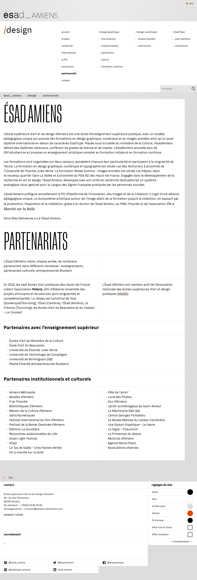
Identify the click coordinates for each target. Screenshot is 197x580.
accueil (65, 32)
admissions (107, 52)
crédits (19, 514)
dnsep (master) (110, 45)
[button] (190, 492)
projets (66, 38)
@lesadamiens (113, 562)
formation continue (112, 66)
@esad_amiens (14, 562)
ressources (68, 66)
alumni (105, 59)
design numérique (147, 32)
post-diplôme (182, 38)
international (69, 52)
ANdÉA (122, 294)
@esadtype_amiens (17, 570)
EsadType (179, 32)
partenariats (69, 73)
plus (189, 4)
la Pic (64, 59)
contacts (8, 514)
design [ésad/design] (18, 30)
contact (66, 80)
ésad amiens (62, 570)
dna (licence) (108, 38)
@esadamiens (63, 562)
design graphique (109, 32)
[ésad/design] (30, 14)
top (6, 477)
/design (32, 95)
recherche (67, 45)
